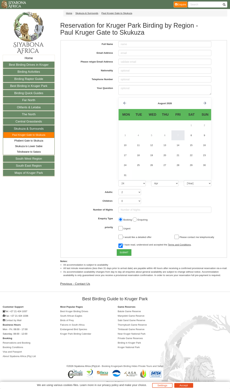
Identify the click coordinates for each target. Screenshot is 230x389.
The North (29, 114)
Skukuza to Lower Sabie (28, 146)
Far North (28, 100)
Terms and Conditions (179, 244)
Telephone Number (102, 79)
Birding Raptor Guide (28, 79)
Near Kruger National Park (132, 333)
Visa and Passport (12, 351)
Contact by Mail (13, 320)
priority (109, 227)
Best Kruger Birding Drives (74, 311)
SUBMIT (124, 252)
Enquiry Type (105, 218)
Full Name (107, 44)
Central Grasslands (28, 121)
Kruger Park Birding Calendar (75, 333)
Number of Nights (103, 209)
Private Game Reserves (130, 338)
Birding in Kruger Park (129, 342)
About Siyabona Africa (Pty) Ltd (19, 356)
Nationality (107, 70)
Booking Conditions (13, 347)
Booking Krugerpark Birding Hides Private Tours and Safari (133, 366)
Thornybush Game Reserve (132, 324)
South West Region (28, 158)
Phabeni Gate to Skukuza (28, 140)
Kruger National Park (129, 347)
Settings (162, 385)
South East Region (29, 165)
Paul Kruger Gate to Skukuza (28, 134)
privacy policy (110, 384)
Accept (184, 385)
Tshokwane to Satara (29, 151)
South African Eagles (71, 315)
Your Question (105, 88)
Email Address (105, 53)
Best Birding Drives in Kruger (29, 64)
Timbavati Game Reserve (131, 329)
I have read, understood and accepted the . (155, 245)
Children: (108, 201)
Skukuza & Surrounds (29, 128)
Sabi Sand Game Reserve (131, 320)
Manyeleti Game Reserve (131, 315)
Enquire (181, 4)
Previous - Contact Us (75, 284)
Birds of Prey (67, 320)
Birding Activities (28, 71)
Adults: (109, 192)
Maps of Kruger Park (29, 173)
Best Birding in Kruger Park (28, 86)
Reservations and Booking (16, 342)
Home (29, 58)
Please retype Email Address (97, 61)
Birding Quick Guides (28, 93)
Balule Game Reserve (129, 311)
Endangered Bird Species (73, 329)
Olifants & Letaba (29, 107)
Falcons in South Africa (72, 324)
